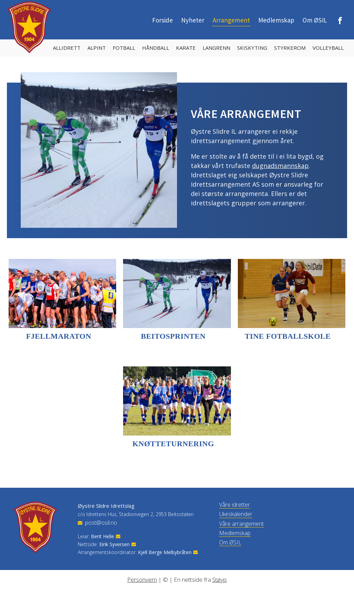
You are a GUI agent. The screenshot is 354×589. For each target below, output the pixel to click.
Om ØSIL (314, 20)
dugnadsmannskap (280, 165)
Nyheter (192, 20)
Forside (162, 20)
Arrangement (231, 20)
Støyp (219, 579)
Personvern (142, 579)
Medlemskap (276, 20)
